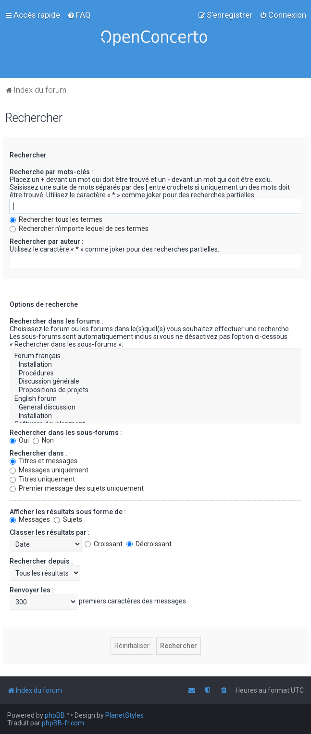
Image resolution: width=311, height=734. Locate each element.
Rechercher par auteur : (47, 241)
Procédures (155, 373)
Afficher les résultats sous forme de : (68, 512)
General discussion (155, 407)
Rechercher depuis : (41, 561)
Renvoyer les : (32, 590)
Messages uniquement (49, 470)
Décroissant (149, 544)
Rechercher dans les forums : (56, 321)
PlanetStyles (124, 715)
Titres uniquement (42, 479)
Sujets (68, 519)
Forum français (155, 356)
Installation (155, 365)
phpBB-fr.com (63, 723)
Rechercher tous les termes (56, 219)
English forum (155, 399)
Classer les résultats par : (50, 532)
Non (43, 440)
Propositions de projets (155, 390)
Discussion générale (155, 381)
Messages (30, 519)
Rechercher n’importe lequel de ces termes (79, 228)
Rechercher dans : (38, 453)
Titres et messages (43, 461)
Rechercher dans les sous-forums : (66, 432)
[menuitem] (79, 15)
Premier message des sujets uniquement (77, 488)
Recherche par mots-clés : (51, 172)
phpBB (55, 715)
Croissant (104, 544)
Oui (19, 440)
